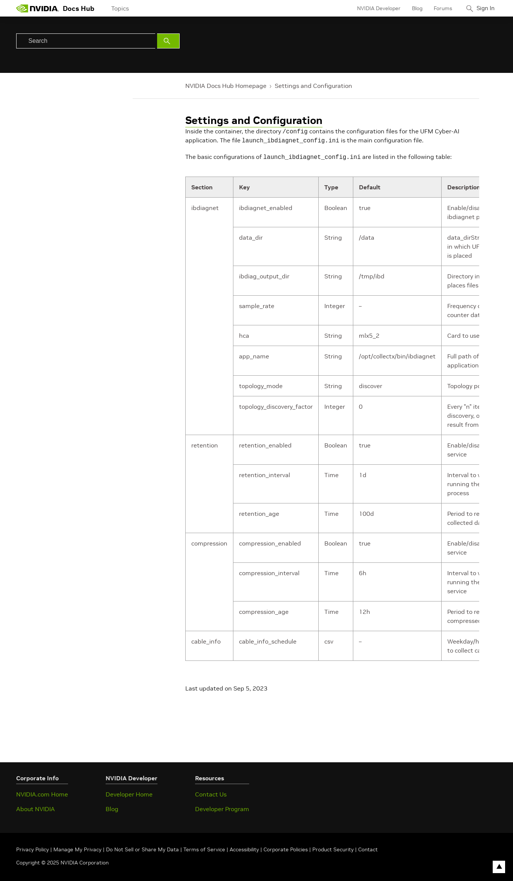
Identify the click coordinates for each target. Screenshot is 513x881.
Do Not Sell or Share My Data (142, 847)
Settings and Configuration (313, 85)
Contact (368, 847)
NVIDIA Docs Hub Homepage (225, 85)
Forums (438, 8)
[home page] (37, 8)
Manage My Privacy (77, 847)
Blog (412, 8)
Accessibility (244, 847)
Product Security (333, 847)
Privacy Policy (33, 847)
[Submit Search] (168, 40)
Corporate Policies (285, 847)
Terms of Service (204, 847)
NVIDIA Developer (374, 8)
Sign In (483, 8)
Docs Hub (78, 8)
